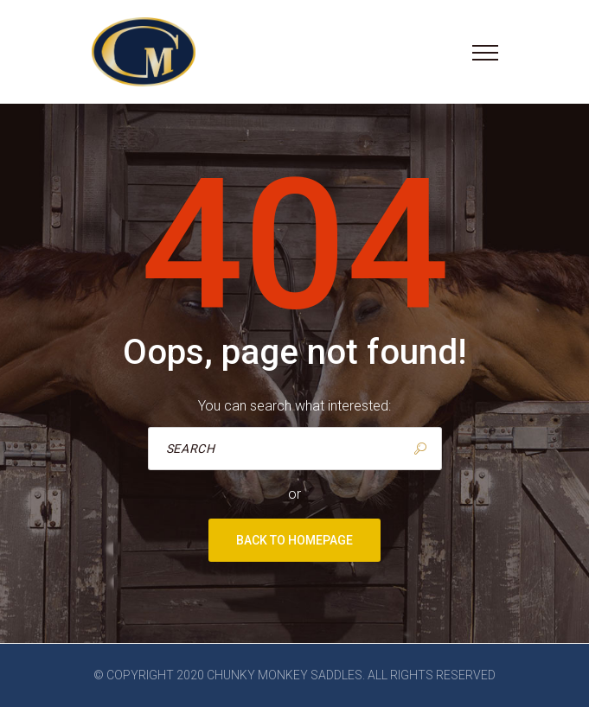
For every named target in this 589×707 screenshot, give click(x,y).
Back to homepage (294, 540)
